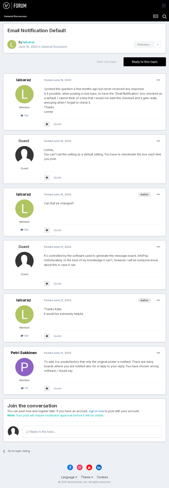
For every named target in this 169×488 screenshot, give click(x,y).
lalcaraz (29, 42)
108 (24, 115)
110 (24, 388)
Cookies (102, 477)
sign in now (96, 411)
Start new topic (107, 61)
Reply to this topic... (41, 431)
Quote (57, 124)
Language (69, 477)
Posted (57, 80)
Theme (87, 477)
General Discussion (54, 46)
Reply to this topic (145, 61)
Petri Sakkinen (24, 353)
